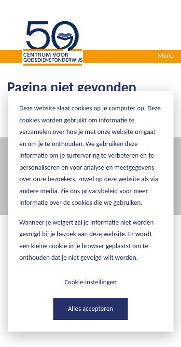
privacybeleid (100, 191)
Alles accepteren (90, 309)
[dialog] (90, 211)
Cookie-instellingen (90, 282)
